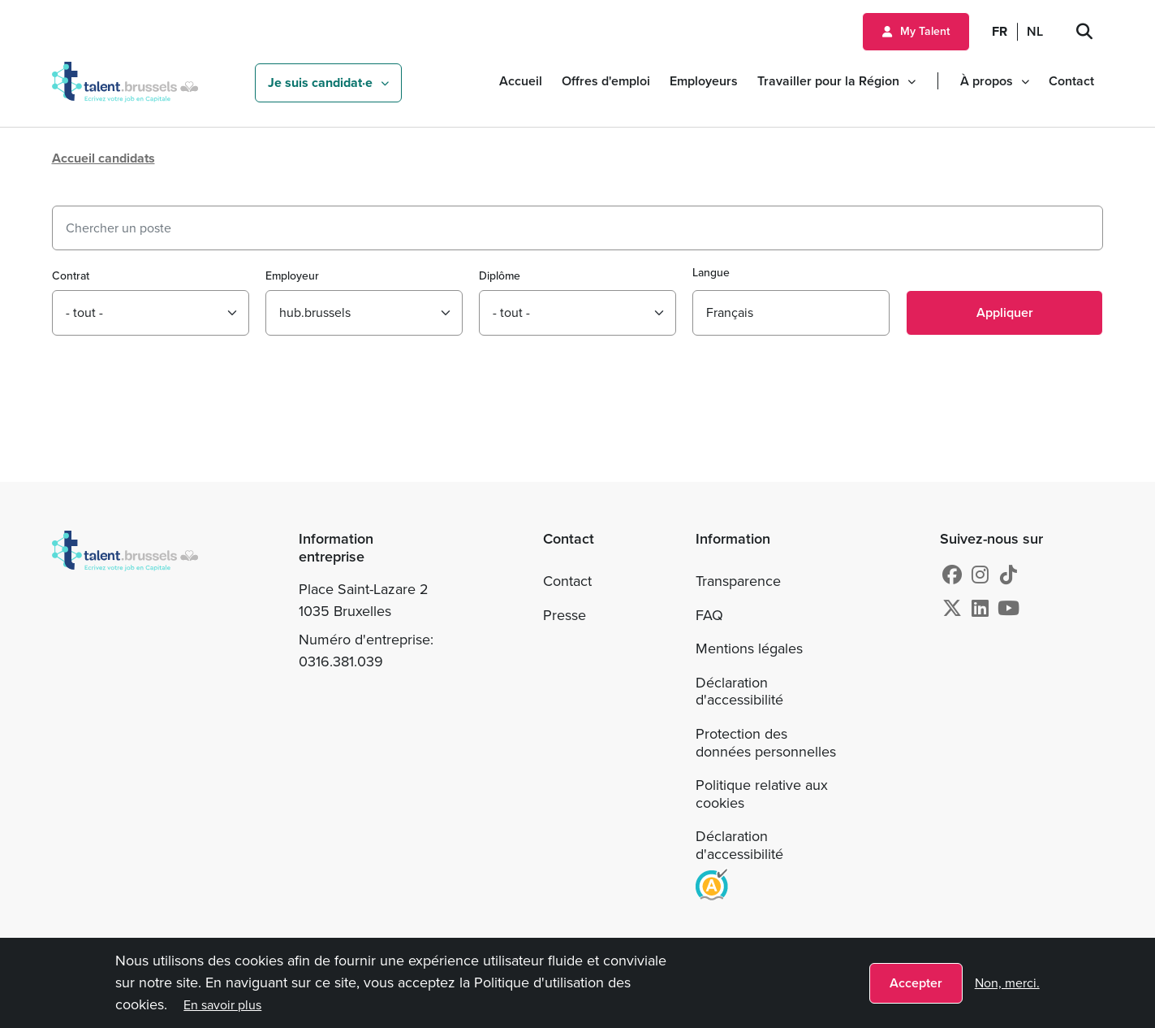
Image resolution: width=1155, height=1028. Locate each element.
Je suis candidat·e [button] (320, 82)
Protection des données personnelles (766, 742)
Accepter (916, 983)
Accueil (520, 81)
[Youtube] (1008, 608)
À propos (986, 81)
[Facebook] (952, 575)
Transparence (738, 581)
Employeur (292, 276)
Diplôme (499, 276)
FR (999, 31)
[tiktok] (1008, 575)
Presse (564, 615)
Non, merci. (1007, 983)
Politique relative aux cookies (762, 793)
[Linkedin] (980, 608)
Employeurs (704, 81)
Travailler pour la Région (828, 81)
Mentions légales (749, 648)
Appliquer (1004, 312)
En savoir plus (222, 1005)
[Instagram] (980, 575)
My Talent (925, 31)
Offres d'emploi (606, 81)
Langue (711, 273)
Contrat (70, 276)
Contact (1071, 81)
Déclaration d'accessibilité (739, 691)
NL (1035, 31)
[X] (952, 608)
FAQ (709, 615)
